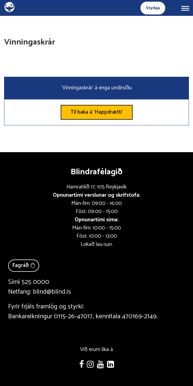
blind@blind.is (52, 292)
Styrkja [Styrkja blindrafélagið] (153, 8)
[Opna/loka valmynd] (185, 8)
